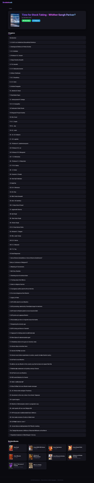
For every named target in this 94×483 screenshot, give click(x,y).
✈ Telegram (36, 20)
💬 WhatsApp (26, 20)
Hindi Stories (60, 480)
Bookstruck (7, 2)
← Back (10, 8)
